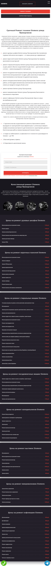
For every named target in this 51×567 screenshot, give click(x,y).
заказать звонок (27, 3)
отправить (25, 174)
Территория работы (25, 17)
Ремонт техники (25, 11)
